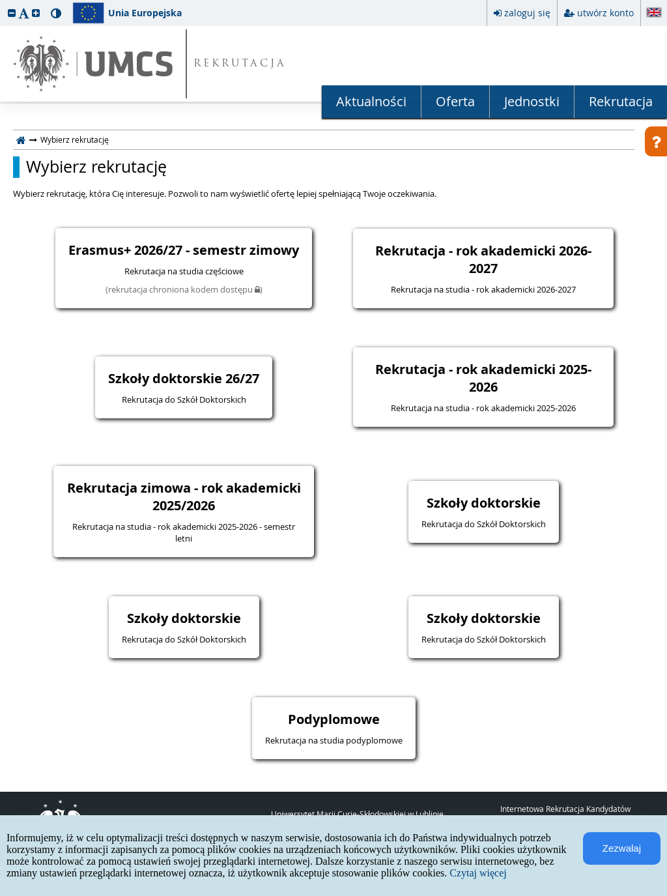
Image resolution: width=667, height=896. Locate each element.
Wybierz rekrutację (96, 166)
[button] (12, 13)
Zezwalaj (622, 848)
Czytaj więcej (478, 872)
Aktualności (371, 101)
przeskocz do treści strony (3, 3)
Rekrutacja (621, 101)
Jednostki (532, 101)
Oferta (455, 101)
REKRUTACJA (240, 64)
